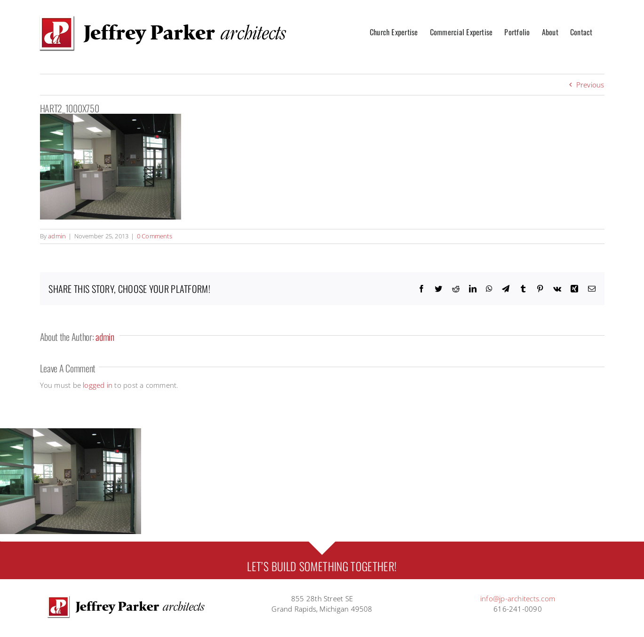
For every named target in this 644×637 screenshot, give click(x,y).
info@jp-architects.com (517, 598)
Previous (590, 84)
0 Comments (154, 236)
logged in (97, 385)
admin (57, 236)
